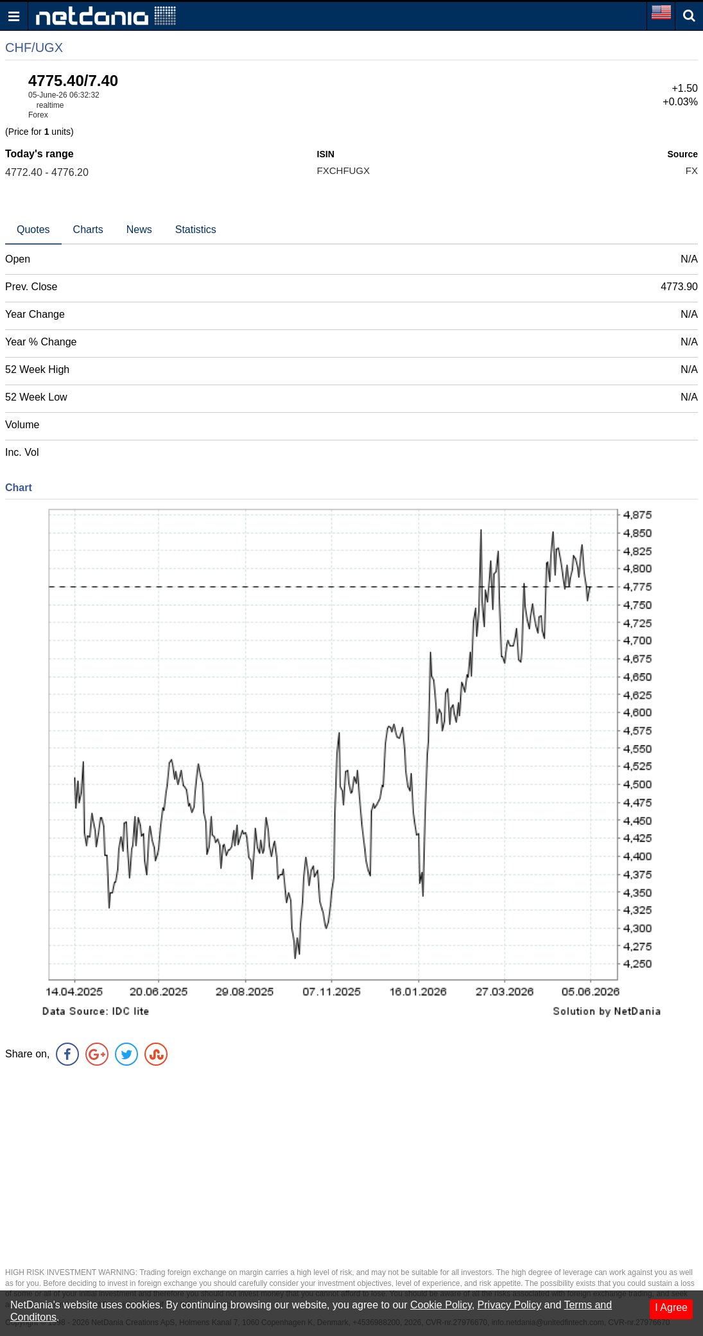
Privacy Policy (510, 1304)
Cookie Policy (441, 1304)
